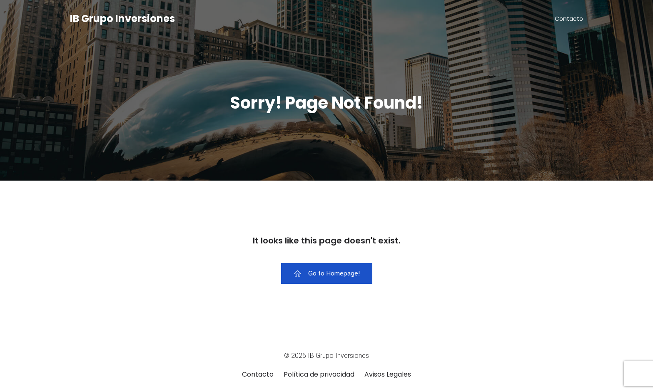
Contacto (569, 19)
